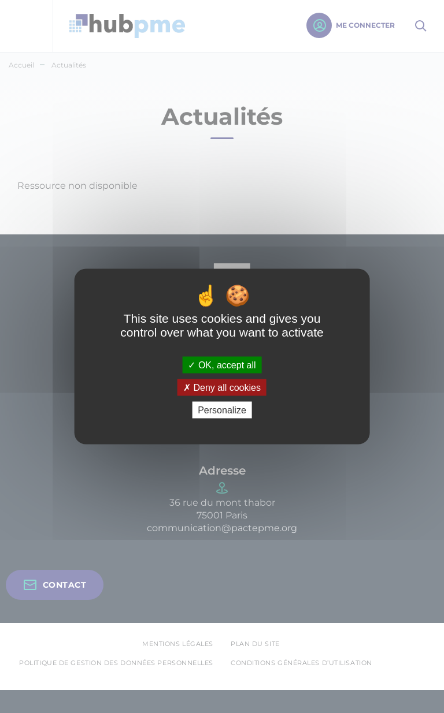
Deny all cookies (222, 388)
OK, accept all (222, 364)
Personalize (222, 410)
